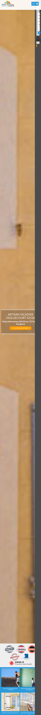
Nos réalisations (20, 328)
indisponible (3, 8)
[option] (20, 357)
